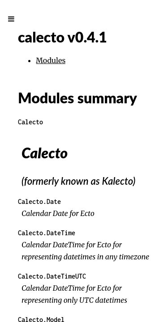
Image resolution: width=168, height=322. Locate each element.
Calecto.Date (39, 201)
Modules (50, 60)
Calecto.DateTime (46, 233)
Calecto (30, 122)
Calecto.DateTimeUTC (52, 276)
